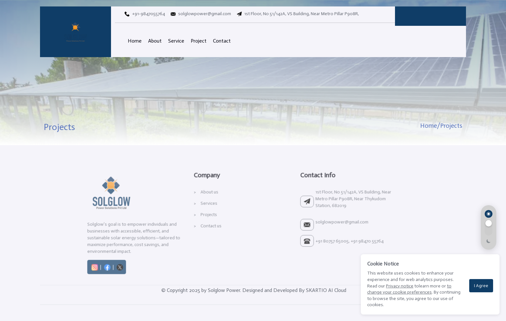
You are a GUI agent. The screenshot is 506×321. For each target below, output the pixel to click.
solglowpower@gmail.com (199, 13)
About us (195, 206)
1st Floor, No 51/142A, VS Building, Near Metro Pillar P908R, (296, 13)
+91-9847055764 (144, 13)
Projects (195, 228)
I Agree (481, 285)
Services (195, 217)
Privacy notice (399, 286)
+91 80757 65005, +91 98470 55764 (335, 255)
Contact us (197, 240)
